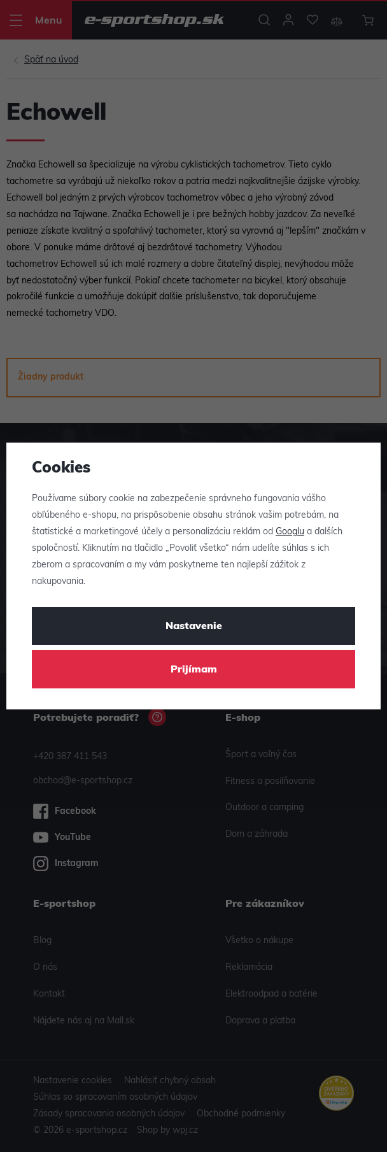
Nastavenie (193, 627)
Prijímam (194, 670)
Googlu (290, 532)
